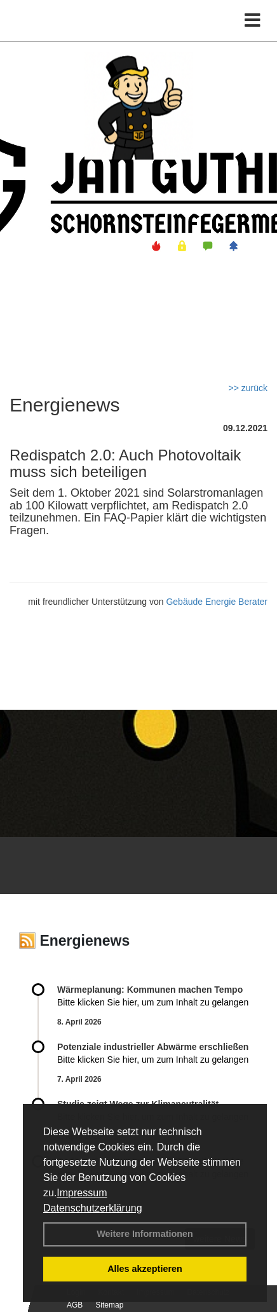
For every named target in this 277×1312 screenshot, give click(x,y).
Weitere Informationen (145, 1234)
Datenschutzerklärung (92, 1208)
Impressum (82, 1192)
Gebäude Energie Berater (216, 602)
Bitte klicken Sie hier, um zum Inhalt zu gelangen (152, 1002)
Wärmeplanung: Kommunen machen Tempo (150, 989)
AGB (75, 1305)
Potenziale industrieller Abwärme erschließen (152, 1047)
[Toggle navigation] (252, 20)
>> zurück (248, 388)
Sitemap (109, 1305)
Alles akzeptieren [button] (144, 1269)
